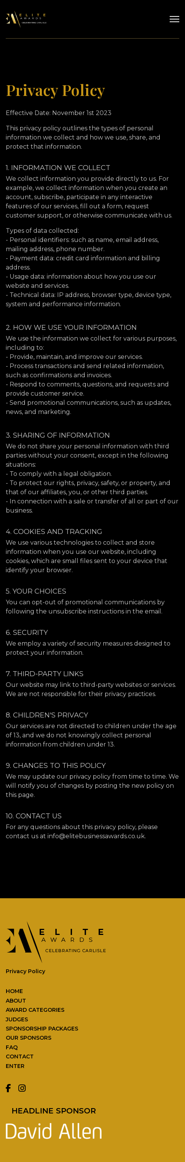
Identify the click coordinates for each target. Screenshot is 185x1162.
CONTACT (20, 1056)
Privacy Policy (25, 971)
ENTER (15, 1066)
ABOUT (16, 1000)
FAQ (12, 1047)
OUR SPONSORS (28, 1037)
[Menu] (174, 19)
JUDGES (17, 1019)
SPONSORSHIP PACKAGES (42, 1028)
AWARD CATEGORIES (35, 1009)
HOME (14, 991)
